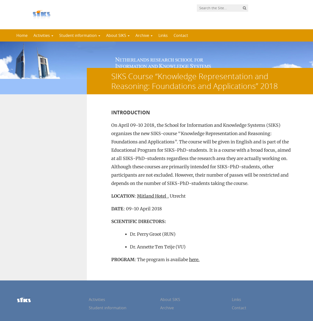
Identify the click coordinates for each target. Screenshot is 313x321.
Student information (79, 35)
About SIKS (118, 35)
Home (22, 35)
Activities (43, 35)
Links (163, 35)
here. (194, 259)
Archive (144, 35)
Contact (181, 35)
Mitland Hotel (152, 196)
